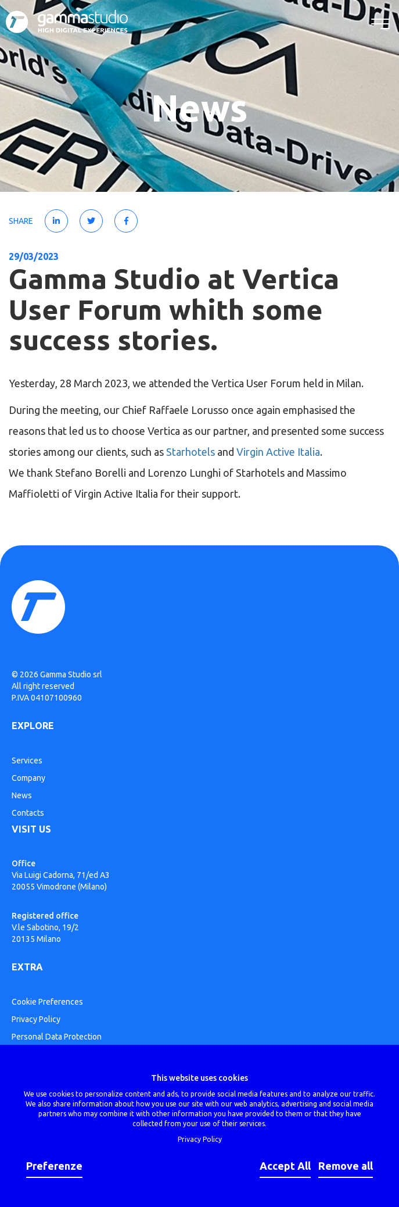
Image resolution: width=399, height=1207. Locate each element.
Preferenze (54, 1166)
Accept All (285, 1166)
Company (28, 778)
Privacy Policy (36, 1019)
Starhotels (190, 452)
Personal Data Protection (57, 1036)
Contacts (28, 812)
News (22, 795)
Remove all (345, 1166)
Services (27, 760)
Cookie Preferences (47, 1001)
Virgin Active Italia (278, 452)
